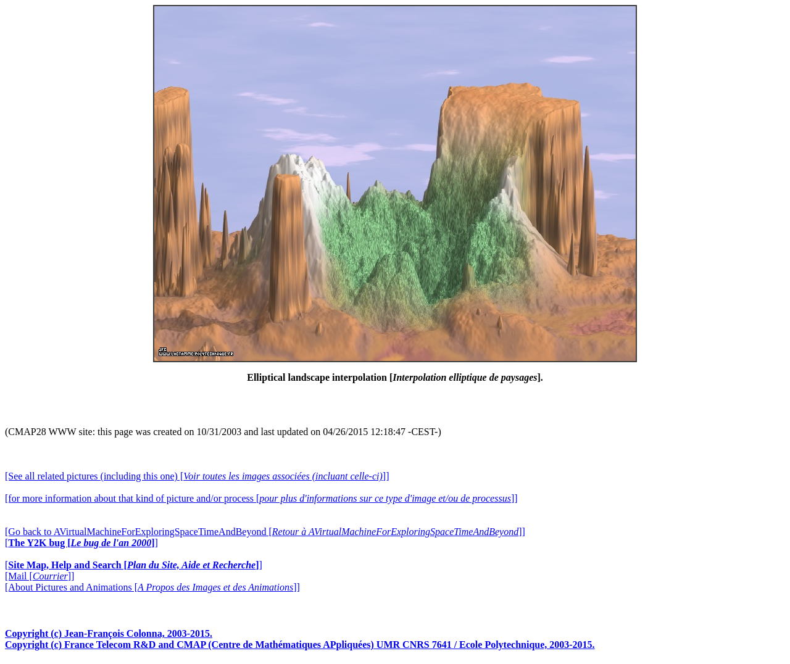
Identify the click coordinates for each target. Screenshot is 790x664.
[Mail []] (39, 576)
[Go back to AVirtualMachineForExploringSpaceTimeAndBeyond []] (265, 531)
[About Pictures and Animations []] (152, 587)
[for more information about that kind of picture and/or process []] (261, 498)
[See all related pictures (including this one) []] (197, 476)
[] (81, 542)
